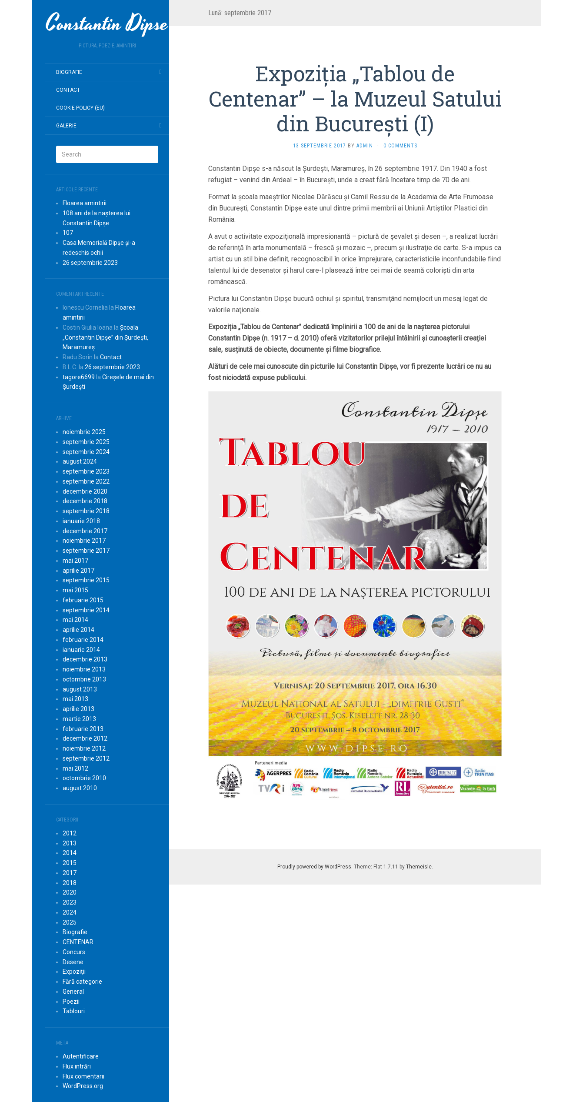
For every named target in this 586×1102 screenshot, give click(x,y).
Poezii (71, 1001)
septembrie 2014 (86, 610)
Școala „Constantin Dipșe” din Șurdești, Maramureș (105, 337)
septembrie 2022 (86, 481)
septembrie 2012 (86, 758)
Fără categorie (82, 981)
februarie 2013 (83, 728)
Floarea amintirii (85, 203)
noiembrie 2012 (84, 748)
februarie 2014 (83, 639)
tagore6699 (79, 377)
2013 (70, 843)
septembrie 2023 (86, 471)
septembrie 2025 (86, 441)
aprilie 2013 (78, 708)
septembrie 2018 (86, 511)
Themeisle (419, 867)
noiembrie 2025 (84, 431)
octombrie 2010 (84, 778)
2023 (70, 902)
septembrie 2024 (86, 451)
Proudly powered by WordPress (314, 867)
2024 (70, 912)
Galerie (66, 126)
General (73, 991)
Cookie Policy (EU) (80, 108)
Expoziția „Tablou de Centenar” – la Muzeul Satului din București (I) (355, 98)
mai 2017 (75, 560)
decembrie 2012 (85, 738)
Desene (73, 961)
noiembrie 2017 (84, 540)
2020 (70, 892)
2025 (70, 922)
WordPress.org (83, 1085)
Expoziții (74, 971)
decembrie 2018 (85, 501)
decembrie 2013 (85, 659)
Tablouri (74, 1011)
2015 (70, 862)
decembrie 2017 (85, 531)
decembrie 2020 (85, 491)
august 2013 (80, 689)
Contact (68, 90)
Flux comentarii (83, 1076)
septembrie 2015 (86, 580)
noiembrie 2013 (84, 669)
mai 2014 (75, 619)
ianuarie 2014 (81, 649)
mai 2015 (75, 590)
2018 (70, 882)
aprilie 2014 (78, 629)
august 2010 (80, 788)
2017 (70, 872)
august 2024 (80, 461)
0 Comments (400, 146)
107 (68, 232)
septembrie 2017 (86, 550)
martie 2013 (79, 718)
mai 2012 (75, 768)
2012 (70, 833)
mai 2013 (75, 698)
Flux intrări (77, 1066)
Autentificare (81, 1056)
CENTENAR (78, 941)
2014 (70, 852)
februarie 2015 (83, 600)
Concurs (74, 951)
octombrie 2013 (84, 679)
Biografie (69, 72)
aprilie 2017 (78, 570)
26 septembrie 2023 (90, 262)
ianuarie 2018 (81, 521)
